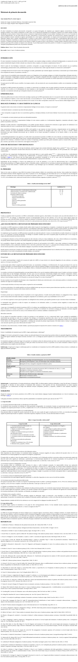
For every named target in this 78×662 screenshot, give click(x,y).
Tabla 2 (61, 325)
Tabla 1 (10, 157)
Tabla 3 (8, 395)
